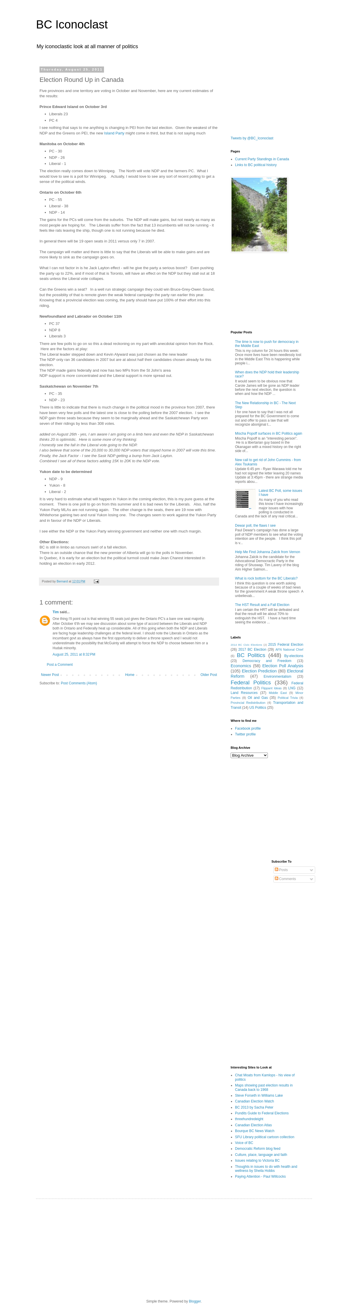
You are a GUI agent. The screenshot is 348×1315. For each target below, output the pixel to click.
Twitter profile (245, 734)
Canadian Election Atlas (253, 1125)
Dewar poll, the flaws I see (255, 526)
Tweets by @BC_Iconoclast (252, 138)
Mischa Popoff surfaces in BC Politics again (268, 433)
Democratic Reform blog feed (257, 1149)
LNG (292, 688)
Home (129, 675)
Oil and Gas (258, 698)
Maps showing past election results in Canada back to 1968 (264, 1087)
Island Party (113, 133)
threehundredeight (249, 1119)
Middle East (278, 693)
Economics (241, 665)
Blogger (195, 1301)
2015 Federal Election (285, 645)
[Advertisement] (260, 97)
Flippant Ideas (271, 688)
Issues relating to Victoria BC (257, 1161)
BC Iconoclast (72, 24)
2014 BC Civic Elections (246, 644)
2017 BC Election (252, 649)
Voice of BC (244, 1143)
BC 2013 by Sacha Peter (254, 1107)
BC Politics (251, 655)
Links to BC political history (256, 165)
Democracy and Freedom (267, 661)
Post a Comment (60, 665)
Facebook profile (248, 728)
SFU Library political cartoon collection (264, 1137)
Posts (281, 870)
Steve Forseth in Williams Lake (259, 1095)
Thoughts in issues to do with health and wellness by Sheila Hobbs (266, 1169)
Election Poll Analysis (282, 665)
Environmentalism (277, 676)
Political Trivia (288, 697)
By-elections (293, 656)
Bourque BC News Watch (255, 1131)
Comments (285, 879)
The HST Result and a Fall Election (262, 605)
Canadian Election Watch (254, 1101)
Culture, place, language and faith (261, 1155)
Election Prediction (259, 671)
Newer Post (50, 675)
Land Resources (244, 693)
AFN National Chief (289, 649)
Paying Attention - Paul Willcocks (260, 1176)
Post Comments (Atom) (79, 683)
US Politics (257, 708)
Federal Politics (251, 682)
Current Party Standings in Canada (262, 159)
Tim (56, 612)
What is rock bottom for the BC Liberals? (266, 578)
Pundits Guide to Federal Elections (262, 1113)
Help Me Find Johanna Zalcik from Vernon (267, 552)
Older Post (208, 675)
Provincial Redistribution (248, 702)
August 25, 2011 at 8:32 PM (74, 654)
